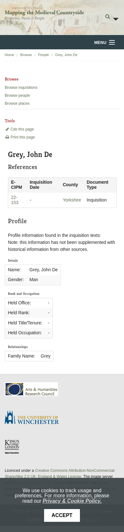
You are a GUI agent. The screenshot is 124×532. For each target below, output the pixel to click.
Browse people (17, 95)
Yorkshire (72, 199)
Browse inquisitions (21, 87)
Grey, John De (66, 55)
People (43, 55)
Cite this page (19, 129)
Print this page (20, 137)
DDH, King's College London (12, 446)
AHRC (32, 389)
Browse (26, 55)
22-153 (14, 200)
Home (9, 55)
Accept (62, 515)
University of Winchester (34, 418)
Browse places (17, 103)
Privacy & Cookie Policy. (71, 501)
